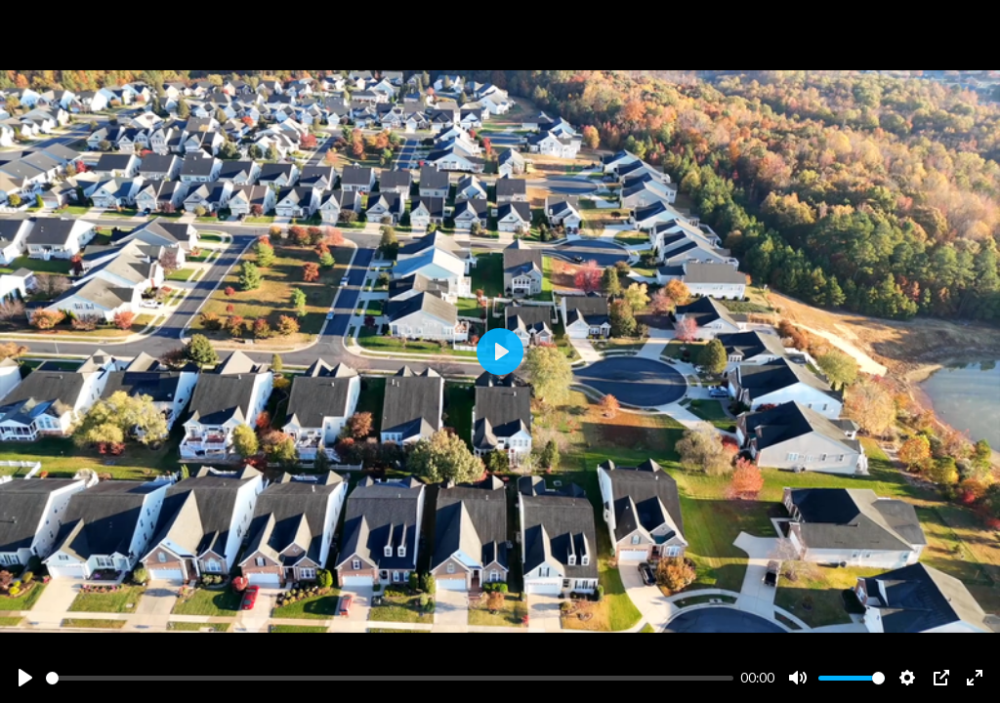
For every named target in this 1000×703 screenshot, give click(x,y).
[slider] (389, 678)
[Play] (25, 677)
